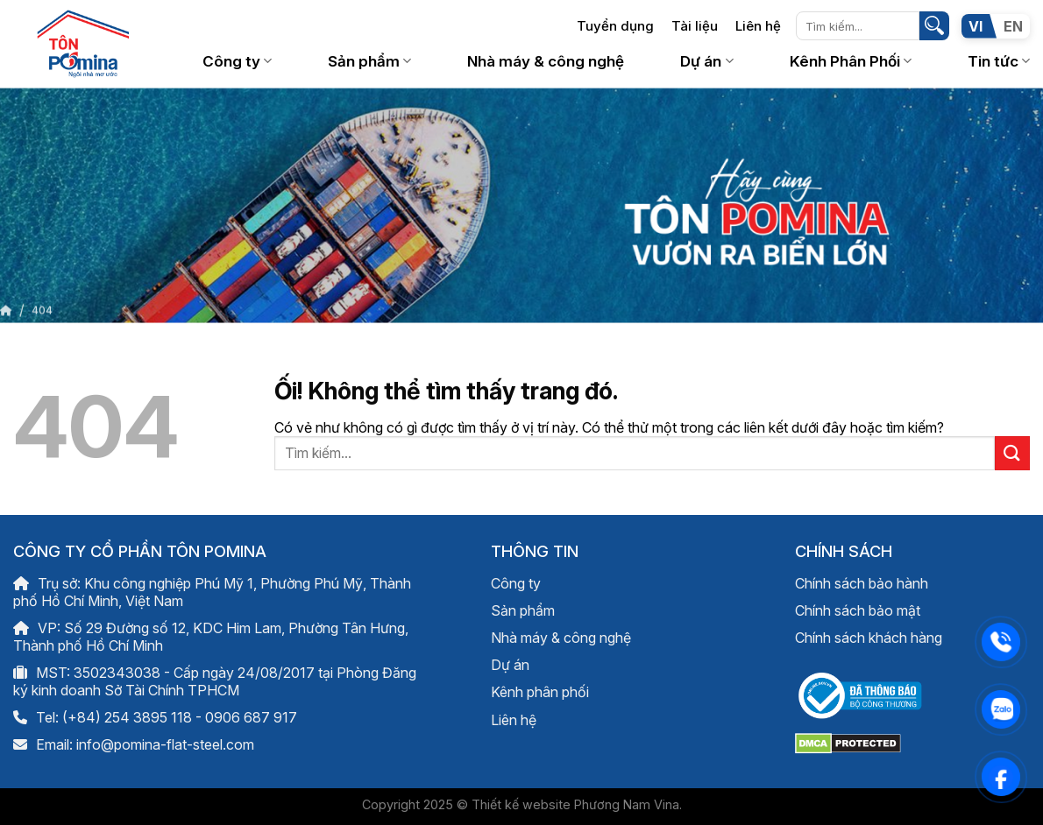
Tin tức (999, 61)
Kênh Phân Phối (851, 61)
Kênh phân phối (540, 692)
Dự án (706, 61)
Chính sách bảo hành (861, 583)
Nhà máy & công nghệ (545, 61)
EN (1013, 26)
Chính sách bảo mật (857, 610)
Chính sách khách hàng (868, 637)
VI (975, 26)
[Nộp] (934, 26)
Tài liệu (694, 26)
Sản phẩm (369, 61)
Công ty (237, 61)
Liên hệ (758, 26)
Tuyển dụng (615, 26)
